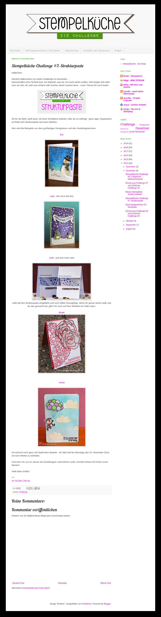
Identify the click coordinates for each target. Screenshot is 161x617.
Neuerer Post (18, 583)
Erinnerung (124, 129)
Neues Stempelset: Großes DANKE (134, 193)
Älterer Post (105, 583)
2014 (126, 163)
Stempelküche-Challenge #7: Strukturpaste (136, 199)
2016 (126, 155)
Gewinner (142, 128)
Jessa (62, 382)
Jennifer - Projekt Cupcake (131, 99)
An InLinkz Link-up (21, 480)
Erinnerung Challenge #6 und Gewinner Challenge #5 (136, 213)
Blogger (107, 604)
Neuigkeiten (124, 132)
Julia (52, 196)
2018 (126, 147)
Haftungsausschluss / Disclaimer (42, 50)
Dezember (131, 167)
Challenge (23, 492)
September (131, 225)
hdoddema (86, 604)
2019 (126, 143)
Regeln (118, 50)
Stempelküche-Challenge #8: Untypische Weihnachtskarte (136, 176)
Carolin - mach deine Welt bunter (133, 92)
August (129, 229)
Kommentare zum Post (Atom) (36, 588)
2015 (126, 159)
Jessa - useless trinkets (134, 105)
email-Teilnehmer (137, 131)
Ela (61, 134)
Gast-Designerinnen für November (135, 205)
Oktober (130, 221)
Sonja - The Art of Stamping (131, 110)
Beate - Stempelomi (132, 76)
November (131, 170)
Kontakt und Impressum (97, 50)
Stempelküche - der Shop (134, 64)
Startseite (15, 50)
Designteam (144, 125)
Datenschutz (72, 50)
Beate (62, 312)
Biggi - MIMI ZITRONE (133, 80)
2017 (126, 151)
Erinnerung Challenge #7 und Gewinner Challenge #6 (136, 185)
